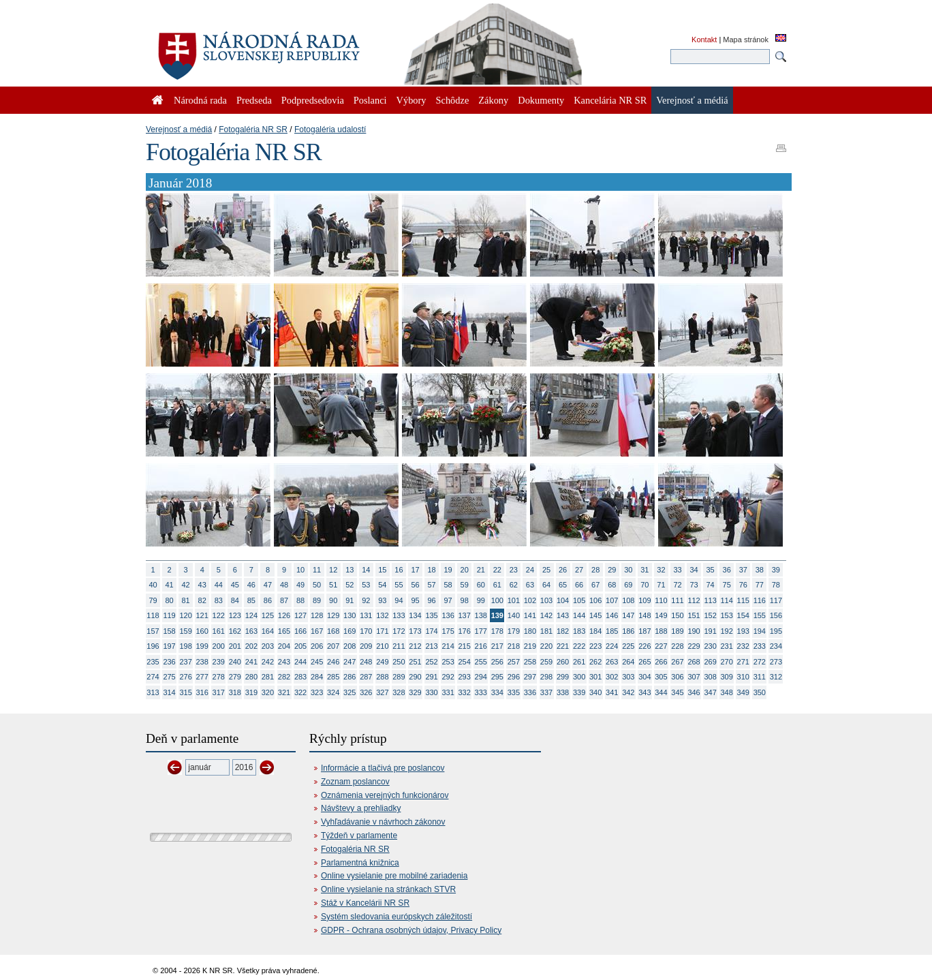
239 (219, 662)
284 (317, 677)
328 (398, 692)
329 (415, 692)
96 (431, 600)
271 (743, 662)
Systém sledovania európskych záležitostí (396, 916)
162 (235, 631)
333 (481, 692)
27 (579, 570)
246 (333, 662)
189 (677, 631)
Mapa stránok (745, 39)
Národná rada (200, 100)
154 (743, 615)
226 (644, 646)
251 (415, 662)
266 (661, 662)
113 (710, 600)
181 (546, 631)
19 (448, 570)
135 (431, 615)
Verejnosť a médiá (179, 129)
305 (661, 677)
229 (693, 646)
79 (153, 600)
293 (465, 677)
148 (644, 615)
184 (595, 631)
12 (333, 570)
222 (579, 646)
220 (546, 646)
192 (727, 631)
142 (546, 615)
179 (514, 631)
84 (235, 600)
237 (185, 662)
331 (447, 692)
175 (447, 631)
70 (644, 585)
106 (595, 600)
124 (251, 615)
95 (415, 600)
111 (677, 600)
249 (382, 662)
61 (497, 585)
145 (595, 615)
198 (185, 646)
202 (251, 646)
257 (514, 662)
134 (415, 615)
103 (546, 600)
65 (563, 585)
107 (612, 600)
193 (743, 631)
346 (693, 692)
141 (530, 615)
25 (546, 570)
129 (333, 615)
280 (251, 677)
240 (235, 662)
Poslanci (370, 100)
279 (235, 677)
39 (776, 570)
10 (300, 570)
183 (579, 631)
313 (152, 692)
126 (284, 615)
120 (185, 615)
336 (530, 692)
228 (677, 646)
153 (727, 615)
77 (760, 585)
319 (251, 692)
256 (497, 662)
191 (710, 631)
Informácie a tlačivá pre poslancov (382, 768)
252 (431, 662)
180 (530, 631)
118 (152, 615)
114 (727, 600)
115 (743, 600)
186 (628, 631)
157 (152, 631)
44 (219, 585)
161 (219, 631)
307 (693, 677)
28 (595, 570)
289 (398, 677)
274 (152, 677)
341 (612, 692)
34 (693, 570)
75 (727, 585)
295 (497, 677)
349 (743, 692)
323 (317, 692)
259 (546, 662)
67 (595, 585)
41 (169, 585)
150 (677, 615)
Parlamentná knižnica (360, 863)
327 (382, 692)
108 (628, 600)
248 (366, 662)
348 (727, 692)
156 (776, 615)
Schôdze (452, 100)
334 (497, 692)
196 (152, 646)
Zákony (493, 100)
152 (710, 615)
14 (366, 570)
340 (595, 692)
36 (727, 570)
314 (169, 692)
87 (284, 600)
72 (677, 585)
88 (300, 600)
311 (760, 677)
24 (530, 570)
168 (333, 631)
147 (628, 615)
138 (481, 615)
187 (644, 631)
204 (284, 646)
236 (169, 662)
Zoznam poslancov (355, 781)
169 (349, 631)
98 (465, 600)
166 (300, 631)
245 (317, 662)
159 (185, 631)
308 (710, 677)
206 (317, 646)
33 (677, 570)
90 (333, 600)
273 (776, 662)
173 (415, 631)
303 (628, 677)
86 (268, 600)
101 (514, 600)
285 (333, 677)
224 (612, 646)
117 (776, 600)
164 (268, 631)
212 (415, 646)
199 (202, 646)
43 (202, 585)
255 (481, 662)
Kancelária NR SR (610, 100)
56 (415, 585)
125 (268, 615)
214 (447, 646)
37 (743, 570)
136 (447, 615)
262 (595, 662)
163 (251, 631)
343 (644, 692)
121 (202, 615)
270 (727, 662)
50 (317, 585)
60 (481, 585)
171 (382, 631)
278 (219, 677)
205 (300, 646)
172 (398, 631)
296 (514, 677)
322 (300, 692)
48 (284, 585)
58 (448, 585)
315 (185, 692)
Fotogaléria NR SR (253, 129)
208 (349, 646)
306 (677, 677)
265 (644, 662)
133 (398, 615)
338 (563, 692)
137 (465, 615)
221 (563, 646)
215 (465, 646)
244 (300, 662)
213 (431, 646)
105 (579, 600)
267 (677, 662)
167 (317, 631)
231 (727, 646)
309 (727, 677)
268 (693, 662)
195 (776, 631)
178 (497, 631)
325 (349, 692)
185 (612, 631)
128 (317, 615)
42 (186, 585)
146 (612, 615)
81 (186, 600)
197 (169, 646)
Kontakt (704, 39)
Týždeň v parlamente (359, 835)
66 (579, 585)
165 (284, 631)
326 (366, 692)
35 (710, 570)
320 (268, 692)
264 (628, 662)
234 (776, 646)
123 (235, 615)
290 (415, 677)
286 (349, 677)
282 (284, 677)
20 (465, 570)
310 (743, 677)
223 (595, 646)
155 (760, 615)
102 (530, 600)
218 (514, 646)
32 (661, 570)
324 (333, 692)
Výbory (411, 100)
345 (677, 692)
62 (514, 585)
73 (693, 585)
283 (300, 677)
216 (481, 646)
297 (530, 677)
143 (563, 615)
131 (366, 615)
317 (219, 692)
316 (202, 692)
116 (760, 600)
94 (398, 600)
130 (349, 615)
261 (579, 662)
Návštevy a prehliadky (361, 808)
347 (710, 692)
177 (481, 631)
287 (366, 677)
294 (481, 677)
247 (349, 662)
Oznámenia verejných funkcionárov (384, 795)
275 (169, 677)
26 (563, 570)
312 (776, 677)
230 (710, 646)
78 (776, 585)
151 (693, 615)
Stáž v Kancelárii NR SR (365, 903)
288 (382, 677)
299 (563, 677)
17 (415, 570)
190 (693, 631)
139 (497, 615)
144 (579, 615)
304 (644, 677)
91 (349, 600)
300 (579, 677)
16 (398, 570)
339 (579, 692)
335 (514, 692)
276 (185, 677)
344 (661, 692)
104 (563, 600)
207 (333, 646)
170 (366, 631)
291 (431, 677)
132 (382, 615)
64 (546, 585)
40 (153, 585)
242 (268, 662)
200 (219, 646)
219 (530, 646)
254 (465, 662)
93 (382, 600)
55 (398, 585)
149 (661, 615)
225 (628, 646)
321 (284, 692)
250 (398, 662)
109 (644, 600)
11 (317, 570)
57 (431, 585)
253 (447, 662)
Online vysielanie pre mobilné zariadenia (394, 876)
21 (481, 570)
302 (612, 677)
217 (497, 646)
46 (251, 585)
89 (317, 600)
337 (546, 692)
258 (530, 662)
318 (235, 692)
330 (431, 692)
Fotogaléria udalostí (330, 129)
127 (300, 615)
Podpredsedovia (312, 100)
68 (612, 585)
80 (169, 600)
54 (382, 585)
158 (169, 631)
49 (300, 585)
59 (465, 585)
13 (349, 570)
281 (268, 677)
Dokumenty (541, 100)
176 (465, 631)
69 (628, 585)
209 (366, 646)
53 (366, 585)
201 (235, 646)
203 (268, 646)
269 (710, 662)
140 (514, 615)
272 (760, 662)
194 (760, 631)
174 (431, 631)
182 (563, 631)
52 (349, 585)
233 (760, 646)
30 (628, 570)
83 (219, 600)
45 (235, 585)
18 (431, 570)
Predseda (254, 100)
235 (152, 662)
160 (202, 631)
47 (268, 585)
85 (251, 600)
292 (447, 677)
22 (497, 570)
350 (760, 692)
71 (661, 585)
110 (661, 600)
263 (612, 662)
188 (661, 631)
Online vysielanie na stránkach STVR (388, 889)
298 (546, 677)
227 (661, 646)
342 (628, 692)
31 (644, 570)
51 (333, 585)
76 (743, 585)
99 (481, 600)
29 (612, 570)
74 (710, 585)
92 (366, 600)
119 (169, 615)
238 (202, 662)
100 (497, 600)
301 (595, 677)
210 (382, 646)
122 (219, 615)
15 (382, 570)
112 (693, 600)
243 (284, 662)
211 (398, 646)
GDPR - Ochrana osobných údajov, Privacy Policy (411, 930)
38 (760, 570)
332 (465, 692)
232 (743, 646)
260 (563, 662)
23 (514, 570)
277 (202, 677)
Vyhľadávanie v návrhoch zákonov (383, 822)
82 (202, 600)
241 (251, 662)
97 (448, 600)
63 (530, 585)
